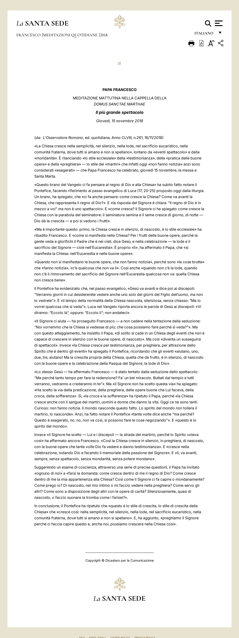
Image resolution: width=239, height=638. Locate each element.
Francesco (29, 34)
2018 (104, 34)
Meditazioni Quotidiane (70, 34)
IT (119, 63)
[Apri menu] (218, 23)
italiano (205, 34)
